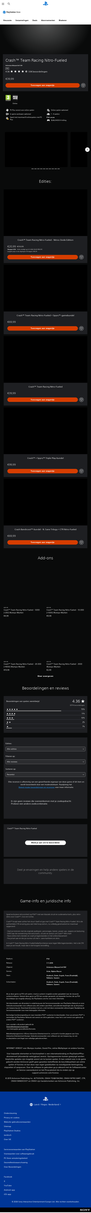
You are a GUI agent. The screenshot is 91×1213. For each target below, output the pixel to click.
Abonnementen (48, 20)
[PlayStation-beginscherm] (45, 3)
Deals (34, 20)
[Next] (87, 149)
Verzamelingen (22, 20)
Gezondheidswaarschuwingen (17, 1027)
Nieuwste (7, 20)
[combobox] (45, 749)
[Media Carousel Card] (36, 149)
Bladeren (63, 20)
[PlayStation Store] (12, 12)
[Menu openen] (3, 4)
